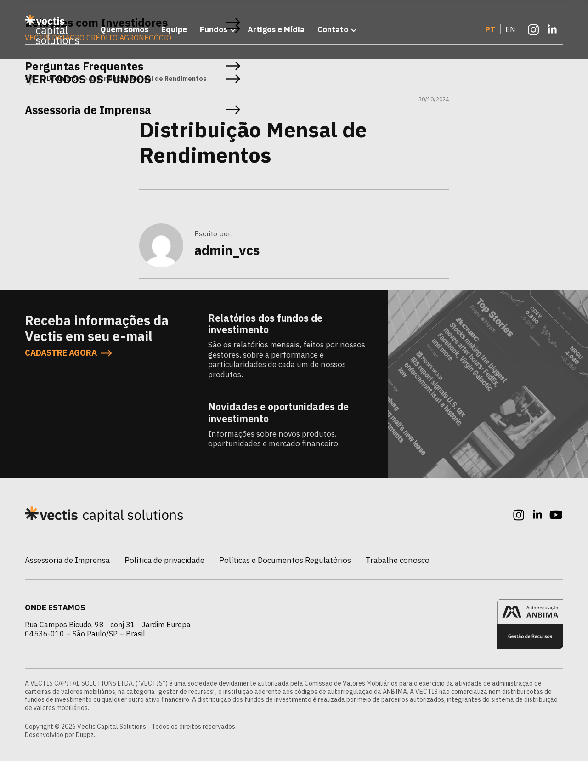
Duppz (85, 735)
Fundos (213, 29)
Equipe (174, 29)
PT (490, 29)
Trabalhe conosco (398, 560)
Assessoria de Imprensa (67, 560)
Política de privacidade (164, 560)
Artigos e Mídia (276, 29)
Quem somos (124, 29)
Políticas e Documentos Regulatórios (285, 560)
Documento (63, 79)
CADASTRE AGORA (68, 353)
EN (510, 29)
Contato (332, 29)
